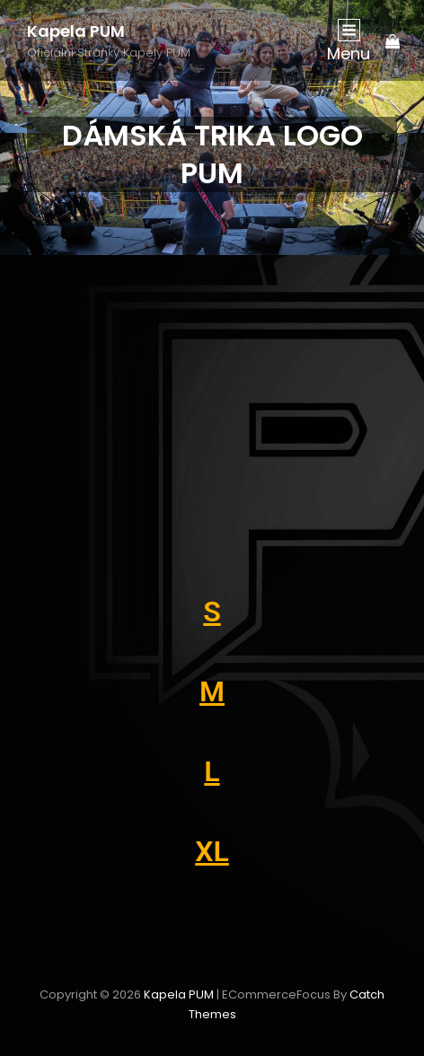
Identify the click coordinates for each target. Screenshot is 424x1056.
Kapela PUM (76, 31)
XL (212, 851)
